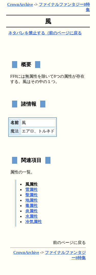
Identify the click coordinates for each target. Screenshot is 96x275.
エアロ (28, 131)
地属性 (31, 200)
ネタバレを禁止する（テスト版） (39, 33)
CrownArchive (20, 4)
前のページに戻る (65, 33)
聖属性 (31, 195)
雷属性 (31, 189)
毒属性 (31, 205)
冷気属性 (33, 221)
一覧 (27, 172)
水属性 (31, 216)
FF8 (13, 76)
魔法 (14, 131)
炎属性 (31, 211)
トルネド (46, 131)
